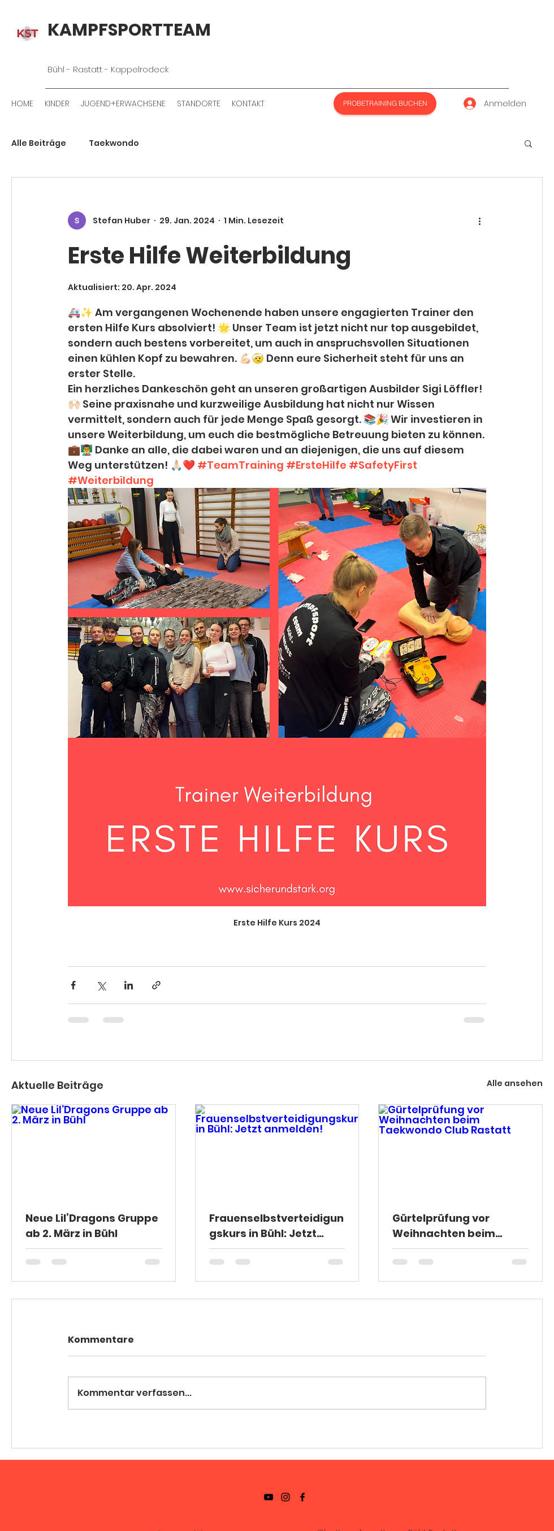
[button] (528, 143)
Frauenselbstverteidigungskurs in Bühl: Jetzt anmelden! (276, 1226)
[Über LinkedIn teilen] (128, 985)
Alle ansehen (515, 1083)
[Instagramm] (285, 1497)
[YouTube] (268, 1497)
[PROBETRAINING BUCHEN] (385, 103)
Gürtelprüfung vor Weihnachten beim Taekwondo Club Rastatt (459, 1226)
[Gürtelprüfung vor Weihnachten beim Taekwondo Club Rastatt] (460, 1150)
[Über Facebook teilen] (73, 985)
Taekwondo (114, 143)
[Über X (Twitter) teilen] (101, 985)
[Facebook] (302, 1497)
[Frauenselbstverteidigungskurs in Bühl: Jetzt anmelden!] (277, 1150)
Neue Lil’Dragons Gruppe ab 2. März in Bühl (91, 1225)
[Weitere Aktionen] (479, 220)
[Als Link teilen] (156, 985)
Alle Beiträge (38, 143)
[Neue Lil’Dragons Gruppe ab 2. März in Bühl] (93, 1150)
